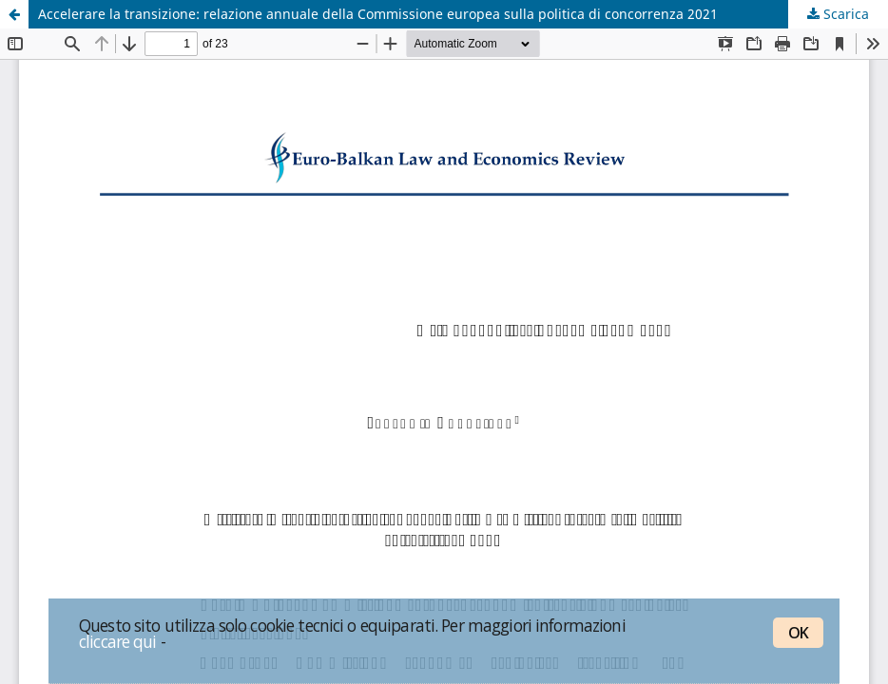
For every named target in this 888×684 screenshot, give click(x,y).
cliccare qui (118, 641)
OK (798, 632)
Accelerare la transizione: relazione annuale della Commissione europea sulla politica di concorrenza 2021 (378, 14)
